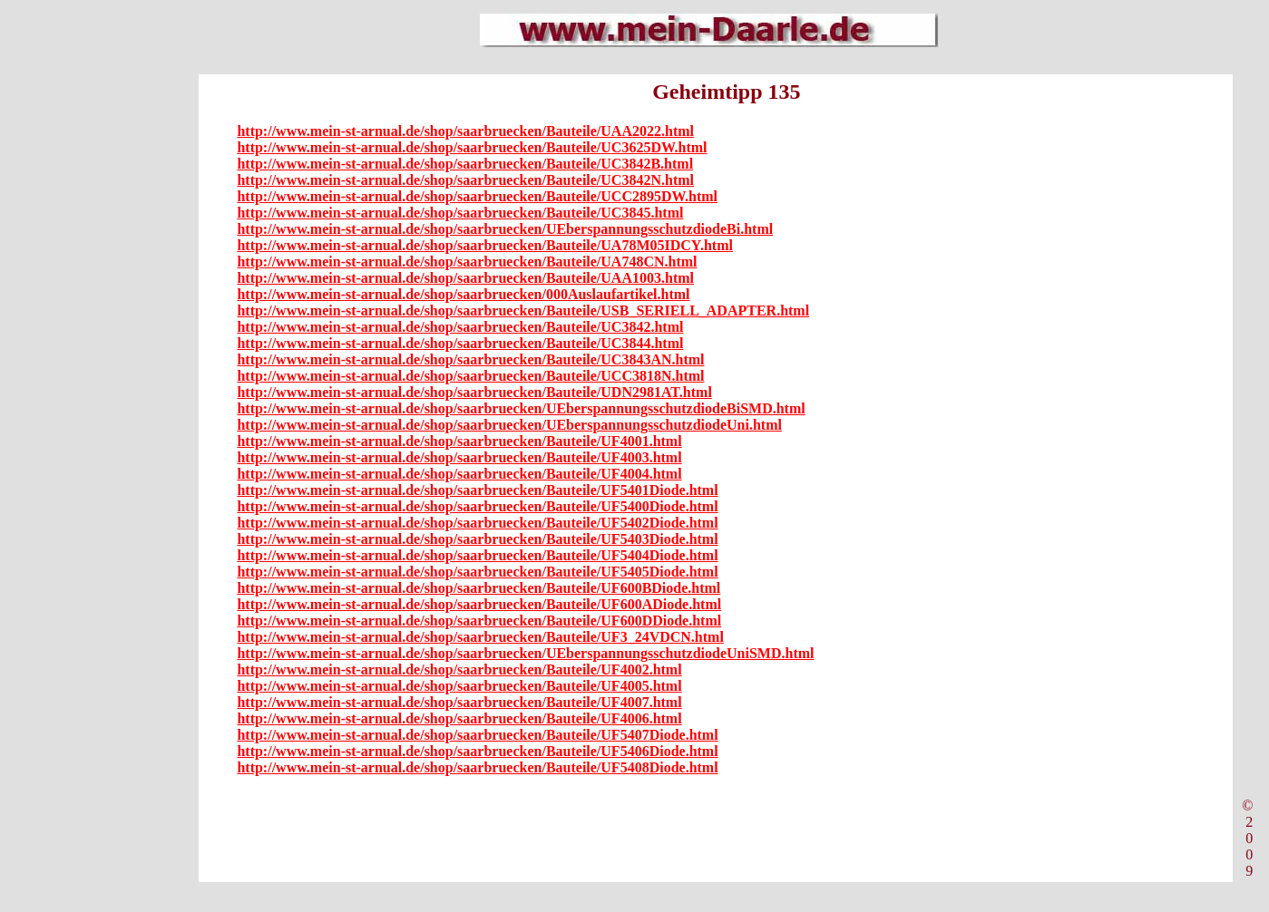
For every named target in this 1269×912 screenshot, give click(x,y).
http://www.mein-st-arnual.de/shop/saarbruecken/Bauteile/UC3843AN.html (470, 359)
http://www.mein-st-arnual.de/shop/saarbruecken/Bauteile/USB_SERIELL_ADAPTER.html (523, 310)
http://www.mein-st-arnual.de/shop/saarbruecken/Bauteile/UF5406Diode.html (477, 751)
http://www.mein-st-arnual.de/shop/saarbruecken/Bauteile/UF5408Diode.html (477, 767)
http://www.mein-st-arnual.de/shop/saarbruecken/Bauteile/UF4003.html (459, 457)
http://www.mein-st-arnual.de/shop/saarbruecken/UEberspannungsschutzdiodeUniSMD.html (525, 653)
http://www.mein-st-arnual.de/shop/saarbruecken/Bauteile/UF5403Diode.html (477, 539)
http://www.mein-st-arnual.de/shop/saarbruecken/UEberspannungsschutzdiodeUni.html (509, 424)
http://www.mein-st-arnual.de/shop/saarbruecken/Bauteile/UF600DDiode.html (479, 620)
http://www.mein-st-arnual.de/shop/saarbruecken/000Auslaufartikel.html (463, 294)
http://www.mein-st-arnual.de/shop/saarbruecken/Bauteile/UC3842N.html (465, 180)
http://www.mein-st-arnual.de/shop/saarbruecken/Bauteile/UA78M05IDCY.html (485, 245)
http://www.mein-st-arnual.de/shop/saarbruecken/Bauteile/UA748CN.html (467, 261)
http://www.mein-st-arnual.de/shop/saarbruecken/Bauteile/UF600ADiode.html (479, 604)
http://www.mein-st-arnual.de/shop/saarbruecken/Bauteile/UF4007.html (459, 702)
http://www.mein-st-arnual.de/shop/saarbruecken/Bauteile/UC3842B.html (465, 163)
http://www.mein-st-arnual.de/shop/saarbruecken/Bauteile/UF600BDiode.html (478, 588)
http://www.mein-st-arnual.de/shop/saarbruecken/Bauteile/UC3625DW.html (472, 147)
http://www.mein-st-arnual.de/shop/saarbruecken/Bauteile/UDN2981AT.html (474, 392)
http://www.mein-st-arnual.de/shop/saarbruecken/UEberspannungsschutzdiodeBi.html (505, 229)
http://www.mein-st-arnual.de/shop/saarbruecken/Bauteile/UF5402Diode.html (477, 522)
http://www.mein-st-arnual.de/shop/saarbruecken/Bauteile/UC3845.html (460, 212)
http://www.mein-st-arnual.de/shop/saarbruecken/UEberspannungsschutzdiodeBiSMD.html (521, 408)
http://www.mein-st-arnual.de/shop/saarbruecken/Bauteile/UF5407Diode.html (477, 734)
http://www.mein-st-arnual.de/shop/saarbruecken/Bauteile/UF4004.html (459, 473)
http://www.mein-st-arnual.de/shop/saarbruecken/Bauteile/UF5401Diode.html (477, 490)
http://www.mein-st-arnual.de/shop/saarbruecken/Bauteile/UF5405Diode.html (477, 571)
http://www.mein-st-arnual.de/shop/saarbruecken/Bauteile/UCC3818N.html (470, 375)
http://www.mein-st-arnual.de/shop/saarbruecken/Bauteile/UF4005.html (459, 686)
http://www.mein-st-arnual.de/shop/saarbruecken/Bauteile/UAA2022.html (465, 131)
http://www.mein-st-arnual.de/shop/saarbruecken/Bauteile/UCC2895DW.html (477, 196)
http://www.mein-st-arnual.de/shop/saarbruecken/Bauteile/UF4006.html (459, 718)
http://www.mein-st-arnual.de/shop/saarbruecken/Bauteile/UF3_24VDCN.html (480, 637)
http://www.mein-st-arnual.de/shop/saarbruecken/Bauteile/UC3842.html (460, 327)
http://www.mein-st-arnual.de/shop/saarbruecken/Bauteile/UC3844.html (460, 343)
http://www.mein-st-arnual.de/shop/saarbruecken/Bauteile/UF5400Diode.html (477, 506)
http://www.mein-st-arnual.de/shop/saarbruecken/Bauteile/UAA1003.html (465, 278)
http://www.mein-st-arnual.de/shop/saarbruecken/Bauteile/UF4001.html (459, 441)
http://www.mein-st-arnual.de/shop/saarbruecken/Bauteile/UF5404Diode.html (477, 555)
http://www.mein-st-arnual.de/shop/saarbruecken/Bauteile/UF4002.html (459, 669)
